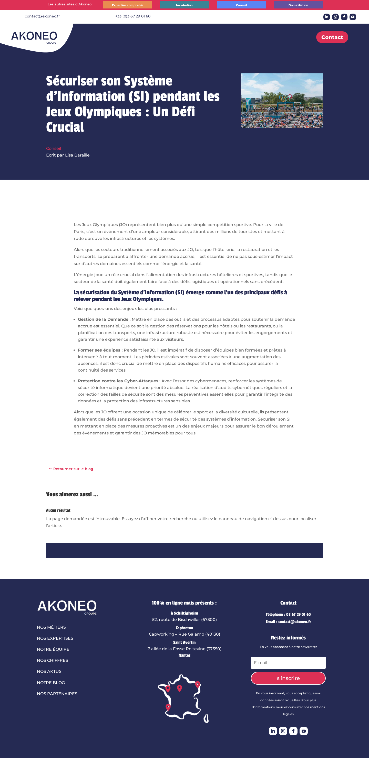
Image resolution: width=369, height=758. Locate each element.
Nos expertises (55, 638)
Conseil (241, 5)
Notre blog (51, 682)
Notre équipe (53, 649)
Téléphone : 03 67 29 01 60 (288, 614)
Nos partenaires (57, 693)
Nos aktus (49, 671)
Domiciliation (298, 5)
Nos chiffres (52, 660)
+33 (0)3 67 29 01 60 (132, 16)
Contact (332, 37)
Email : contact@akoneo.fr (288, 621)
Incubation (184, 5)
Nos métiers (51, 627)
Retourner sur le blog (73, 469)
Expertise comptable (127, 5)
